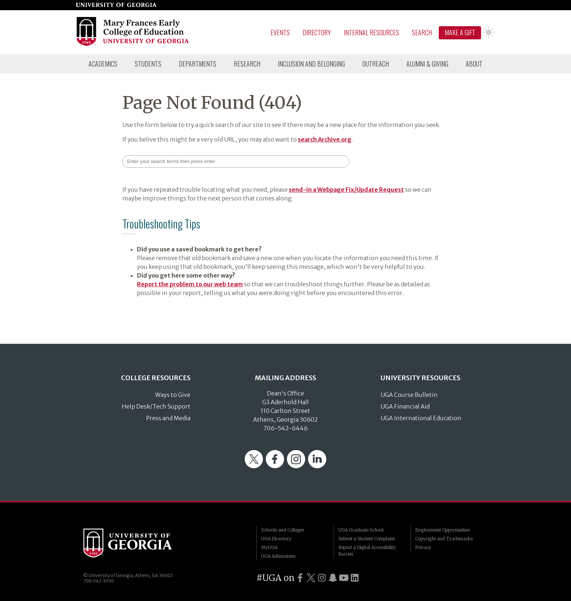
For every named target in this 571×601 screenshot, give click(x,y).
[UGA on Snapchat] (332, 578)
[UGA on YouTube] (343, 578)
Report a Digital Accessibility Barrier (367, 551)
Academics (102, 63)
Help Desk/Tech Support (156, 406)
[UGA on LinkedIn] (354, 578)
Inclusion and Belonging (311, 63)
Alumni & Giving (427, 63)
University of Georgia (138, 543)
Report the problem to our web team (190, 284)
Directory (317, 32)
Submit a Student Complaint (366, 538)
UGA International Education (421, 418)
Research (247, 63)
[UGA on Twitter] (311, 578)
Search (422, 32)
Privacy (423, 547)
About (474, 63)
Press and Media (168, 418)
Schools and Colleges (282, 530)
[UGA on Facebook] (300, 578)
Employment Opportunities (442, 530)
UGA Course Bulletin (409, 394)
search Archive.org (324, 139)
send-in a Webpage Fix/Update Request (346, 189)
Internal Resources (371, 32)
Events (280, 32)
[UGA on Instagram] (321, 578)
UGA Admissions (278, 556)
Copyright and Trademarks (444, 538)
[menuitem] (103, 63)
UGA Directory (276, 538)
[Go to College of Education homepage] (133, 44)
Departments (197, 63)
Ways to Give (172, 394)
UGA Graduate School (360, 530)
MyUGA (269, 547)
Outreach (375, 63)
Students (148, 63)
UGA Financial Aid (405, 406)
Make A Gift (460, 32)
